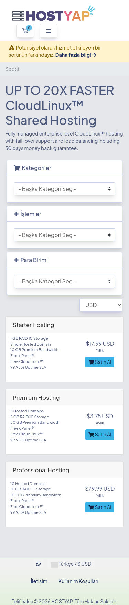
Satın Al (99, 362)
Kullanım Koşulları (78, 581)
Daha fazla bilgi (75, 55)
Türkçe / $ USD (71, 564)
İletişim (39, 581)
